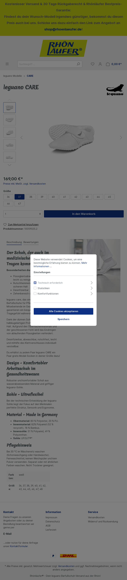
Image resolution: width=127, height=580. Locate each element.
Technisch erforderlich (50, 282)
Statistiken (44, 288)
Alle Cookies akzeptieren (63, 311)
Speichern (63, 319)
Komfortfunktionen (48, 293)
